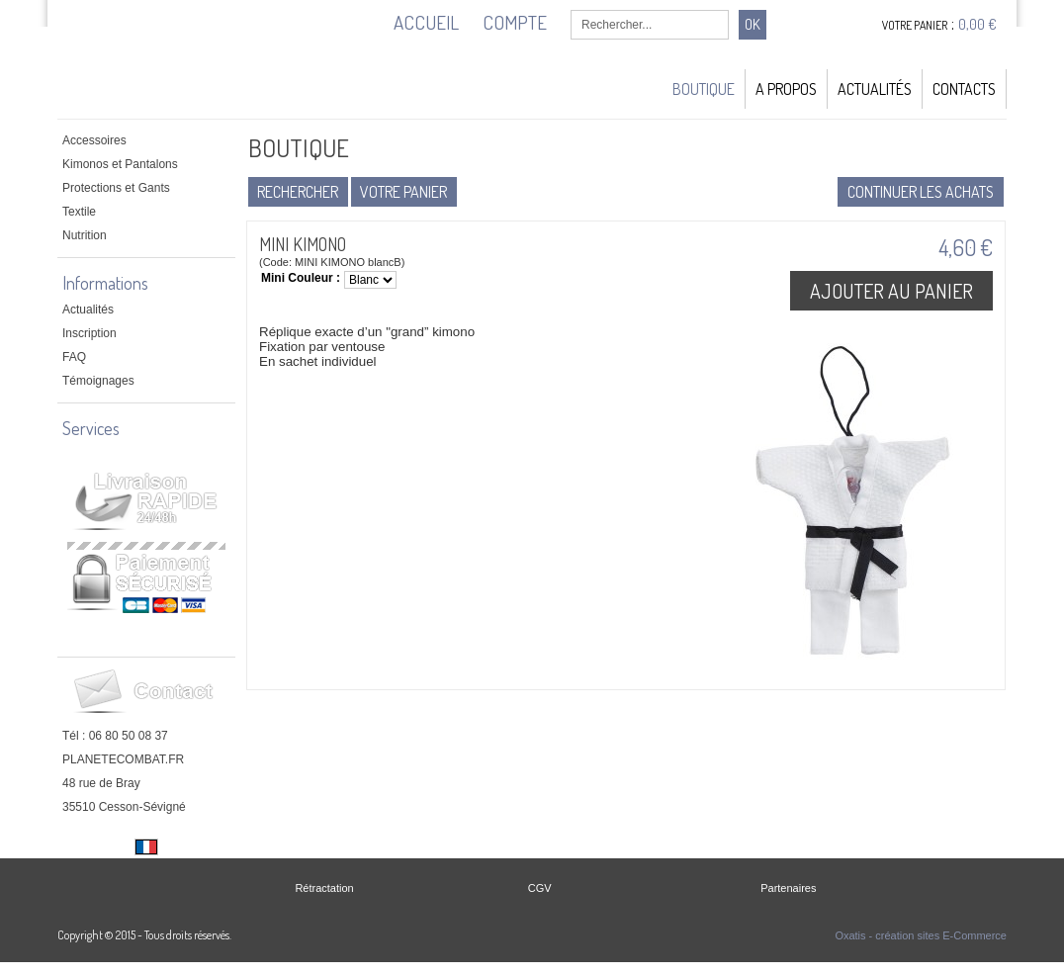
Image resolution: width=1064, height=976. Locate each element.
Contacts (964, 89)
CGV (540, 888)
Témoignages (98, 381)
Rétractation (324, 888)
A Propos (786, 89)
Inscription (89, 333)
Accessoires (94, 140)
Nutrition (84, 235)
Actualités (875, 89)
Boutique (703, 89)
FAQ (74, 357)
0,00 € (977, 24)
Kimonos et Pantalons (120, 164)
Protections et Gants (116, 188)
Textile (79, 212)
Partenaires (788, 888)
